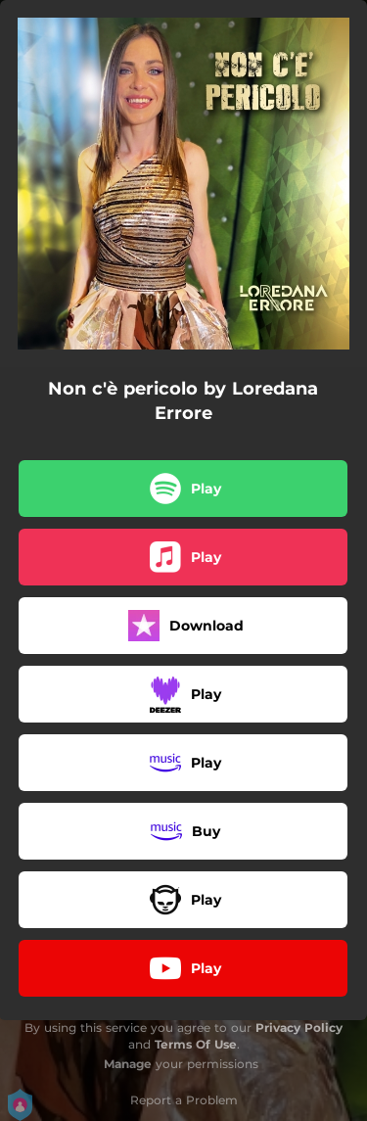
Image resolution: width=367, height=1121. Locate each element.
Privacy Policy (299, 1027)
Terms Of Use (196, 1044)
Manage (128, 1063)
